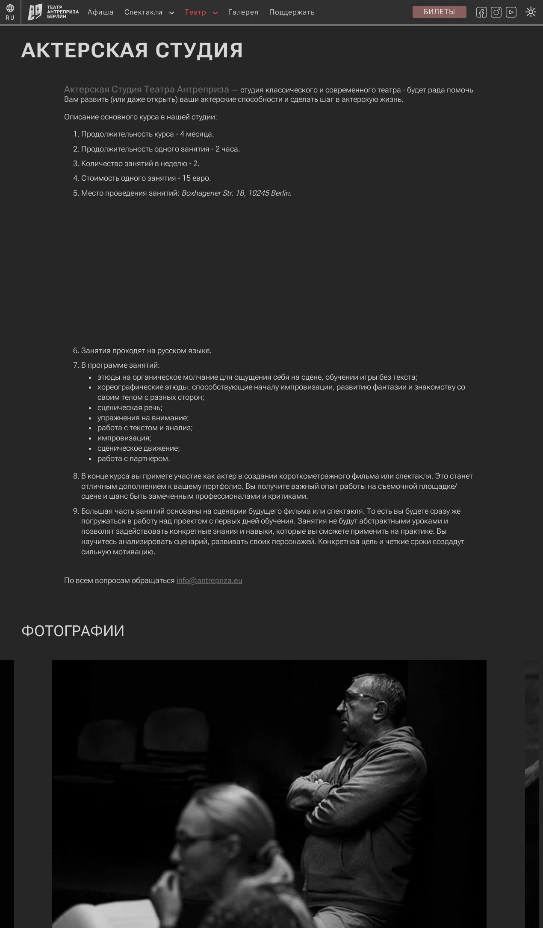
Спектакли (143, 12)
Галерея (243, 12)
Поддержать (292, 12)
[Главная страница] (53, 12)
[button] (171, 12)
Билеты (439, 11)
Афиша (101, 12)
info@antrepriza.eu (209, 580)
